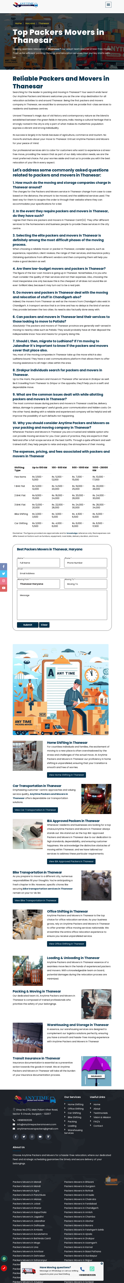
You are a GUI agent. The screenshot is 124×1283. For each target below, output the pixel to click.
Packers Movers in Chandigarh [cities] (81, 1208)
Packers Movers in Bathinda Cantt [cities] (32, 1238)
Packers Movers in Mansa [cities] (27, 1199)
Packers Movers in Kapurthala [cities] (29, 1212)
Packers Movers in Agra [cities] (26, 1190)
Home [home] (97, 1104)
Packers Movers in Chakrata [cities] (80, 1199)
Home (18, 23)
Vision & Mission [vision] (102, 1117)
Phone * (68, 558)
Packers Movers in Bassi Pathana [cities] (82, 1251)
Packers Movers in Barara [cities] (78, 1225)
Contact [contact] (98, 1126)
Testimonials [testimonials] (101, 1113)
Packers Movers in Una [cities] (25, 1247)
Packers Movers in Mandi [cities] (26, 1186)
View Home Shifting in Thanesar (66, 775)
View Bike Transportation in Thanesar (35, 900)
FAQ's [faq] (97, 1121)
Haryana (30, 23)
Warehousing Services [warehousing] (73, 1132)
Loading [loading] (72, 1126)
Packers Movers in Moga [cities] (26, 1242)
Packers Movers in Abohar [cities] (79, 1221)
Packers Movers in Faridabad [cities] (80, 1203)
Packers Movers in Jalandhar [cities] (29, 1221)
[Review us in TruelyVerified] (48, 1137)
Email (20, 569)
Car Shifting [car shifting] (74, 1113)
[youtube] (40, 1137)
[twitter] (24, 1137)
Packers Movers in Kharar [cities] (27, 1208)
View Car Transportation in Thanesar (35, 810)
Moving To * (70, 579)
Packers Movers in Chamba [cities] (79, 1216)
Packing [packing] (72, 1121)
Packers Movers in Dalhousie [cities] (29, 1225)
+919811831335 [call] (22, 1120)
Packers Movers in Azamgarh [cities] (80, 1242)
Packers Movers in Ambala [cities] (28, 1229)
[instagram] (32, 1137)
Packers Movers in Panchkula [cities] (29, 1195)
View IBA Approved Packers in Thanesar (71, 861)
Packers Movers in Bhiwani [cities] (79, 1182)
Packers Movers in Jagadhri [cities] (28, 1216)
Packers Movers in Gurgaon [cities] (79, 1186)
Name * (21, 558)
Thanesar (43, 23)
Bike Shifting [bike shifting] (74, 1117)
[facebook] (16, 1137)
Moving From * (24, 579)
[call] (82, 1269)
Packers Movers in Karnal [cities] (78, 1247)
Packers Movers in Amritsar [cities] (28, 1251)
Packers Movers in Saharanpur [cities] (30, 1260)
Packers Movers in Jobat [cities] (26, 1203)
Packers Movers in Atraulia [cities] (79, 1195)
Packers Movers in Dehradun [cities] (29, 1255)
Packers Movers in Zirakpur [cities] (79, 1238)
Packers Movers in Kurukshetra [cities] (30, 1234)
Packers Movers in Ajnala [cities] (78, 1234)
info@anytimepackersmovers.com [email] (34, 1124)
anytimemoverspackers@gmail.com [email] (35, 1128)
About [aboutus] (97, 1108)
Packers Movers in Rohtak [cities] (78, 1190)
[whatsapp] (90, 1268)
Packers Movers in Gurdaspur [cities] (80, 1255)
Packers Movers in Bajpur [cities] (78, 1260)
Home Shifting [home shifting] (75, 1104)
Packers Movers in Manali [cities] (27, 1182)
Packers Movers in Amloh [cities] (78, 1212)
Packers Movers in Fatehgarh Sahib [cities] (84, 1229)
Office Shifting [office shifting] (76, 1108)
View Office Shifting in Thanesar (66, 943)
